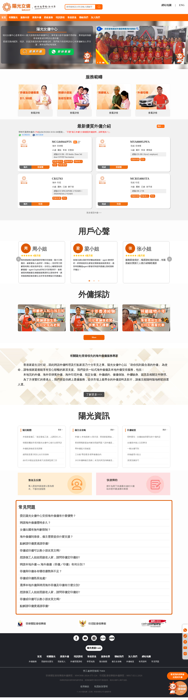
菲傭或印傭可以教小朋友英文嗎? (40, 553)
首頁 (3, 17)
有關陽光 (13, 17)
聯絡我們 (83, 17)
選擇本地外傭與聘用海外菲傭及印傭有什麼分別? (50, 587)
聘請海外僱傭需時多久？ (35, 525)
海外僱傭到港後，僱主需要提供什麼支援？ (46, 539)
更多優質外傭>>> (94, 213)
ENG (182, 5)
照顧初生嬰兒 (47, 664)
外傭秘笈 (130, 664)
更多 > (60, 432)
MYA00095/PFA (140, 141)
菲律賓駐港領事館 (36, 626)
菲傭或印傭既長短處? (33, 580)
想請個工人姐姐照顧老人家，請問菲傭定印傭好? (50, 560)
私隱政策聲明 (101, 689)
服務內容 (24, 17)
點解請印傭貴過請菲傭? (34, 546)
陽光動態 (103, 664)
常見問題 (155, 664)
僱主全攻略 (117, 664)
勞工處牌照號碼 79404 (94, 673)
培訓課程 (60, 17)
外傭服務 (33, 664)
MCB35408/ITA (139, 178)
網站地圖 (166, 5)
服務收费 (105, 659)
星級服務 (48, 17)
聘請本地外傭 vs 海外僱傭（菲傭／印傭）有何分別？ (52, 567)
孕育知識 (91, 664)
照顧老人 (62, 664)
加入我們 (95, 17)
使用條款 (84, 689)
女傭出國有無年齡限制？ (35, 532)
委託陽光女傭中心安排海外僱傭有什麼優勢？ (48, 518)
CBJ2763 (57, 178)
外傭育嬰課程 (76, 664)
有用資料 (143, 664)
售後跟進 (71, 17)
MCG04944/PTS (62, 141)
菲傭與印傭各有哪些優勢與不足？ (41, 573)
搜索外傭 (36, 17)
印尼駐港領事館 (97, 626)
